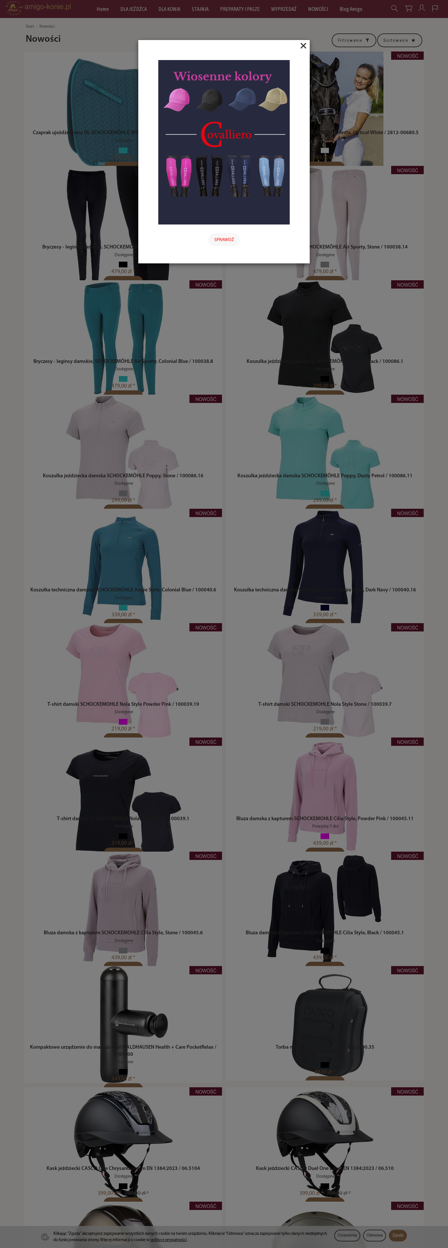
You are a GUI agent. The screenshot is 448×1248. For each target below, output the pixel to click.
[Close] (303, 45)
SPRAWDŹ (224, 240)
